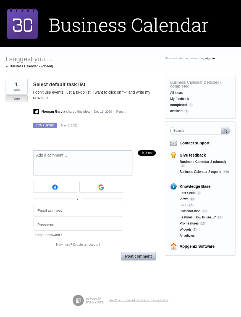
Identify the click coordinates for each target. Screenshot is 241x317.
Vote (16, 98)
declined (176, 111)
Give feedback (193, 155)
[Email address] (78, 211)
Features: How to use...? (198, 217)
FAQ (183, 205)
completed (180, 86)
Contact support (194, 143)
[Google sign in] (101, 187)
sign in (210, 58)
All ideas (176, 93)
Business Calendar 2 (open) (201, 172)
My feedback (179, 99)
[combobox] (197, 131)
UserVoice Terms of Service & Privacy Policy (139, 300)
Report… (122, 111)
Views (184, 199)
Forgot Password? (48, 235)
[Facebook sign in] (55, 187)
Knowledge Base (195, 186)
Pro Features (189, 223)
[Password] (78, 225)
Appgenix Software (197, 246)
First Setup (188, 193)
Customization (190, 211)
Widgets (186, 229)
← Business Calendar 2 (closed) (29, 66)
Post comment (138, 256)
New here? (78, 245)
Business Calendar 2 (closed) (195, 82)
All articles (187, 235)
